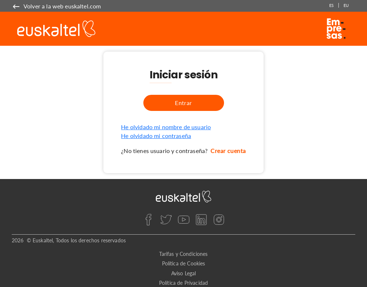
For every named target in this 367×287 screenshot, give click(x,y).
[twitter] (166, 219)
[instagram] (219, 219)
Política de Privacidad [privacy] (183, 283)
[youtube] (183, 219)
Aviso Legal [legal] (183, 273)
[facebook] (148, 219)
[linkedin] (201, 219)
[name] (56, 6)
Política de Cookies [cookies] (183, 263)
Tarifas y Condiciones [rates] (183, 254)
